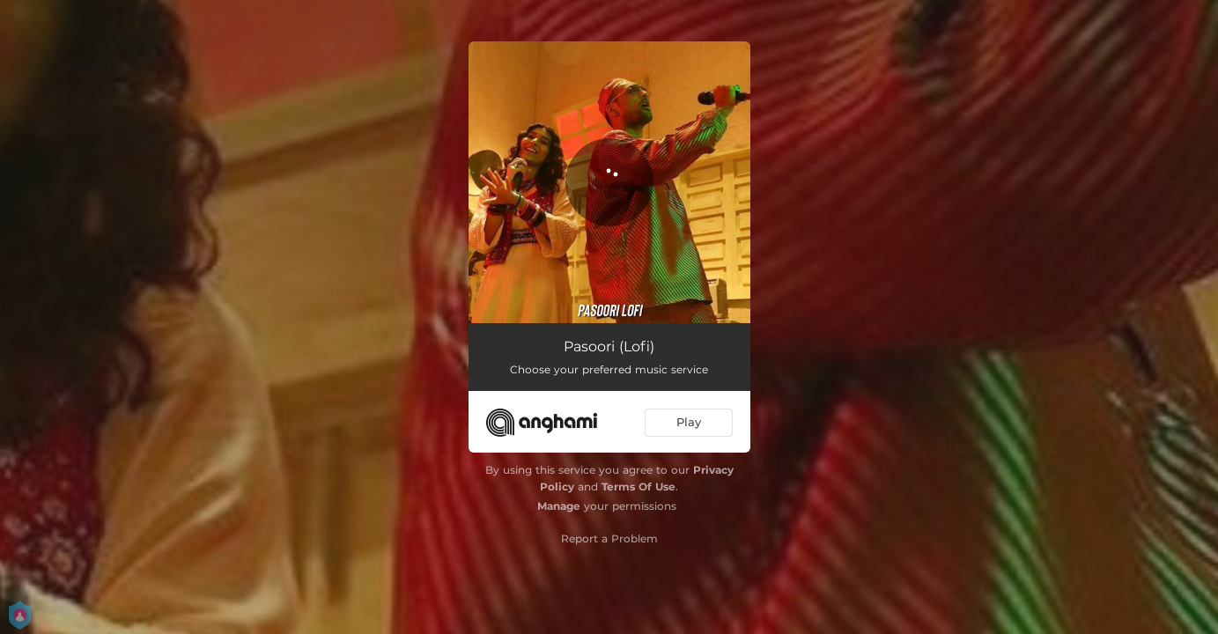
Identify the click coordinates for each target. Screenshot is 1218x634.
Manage (558, 505)
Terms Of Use (638, 486)
